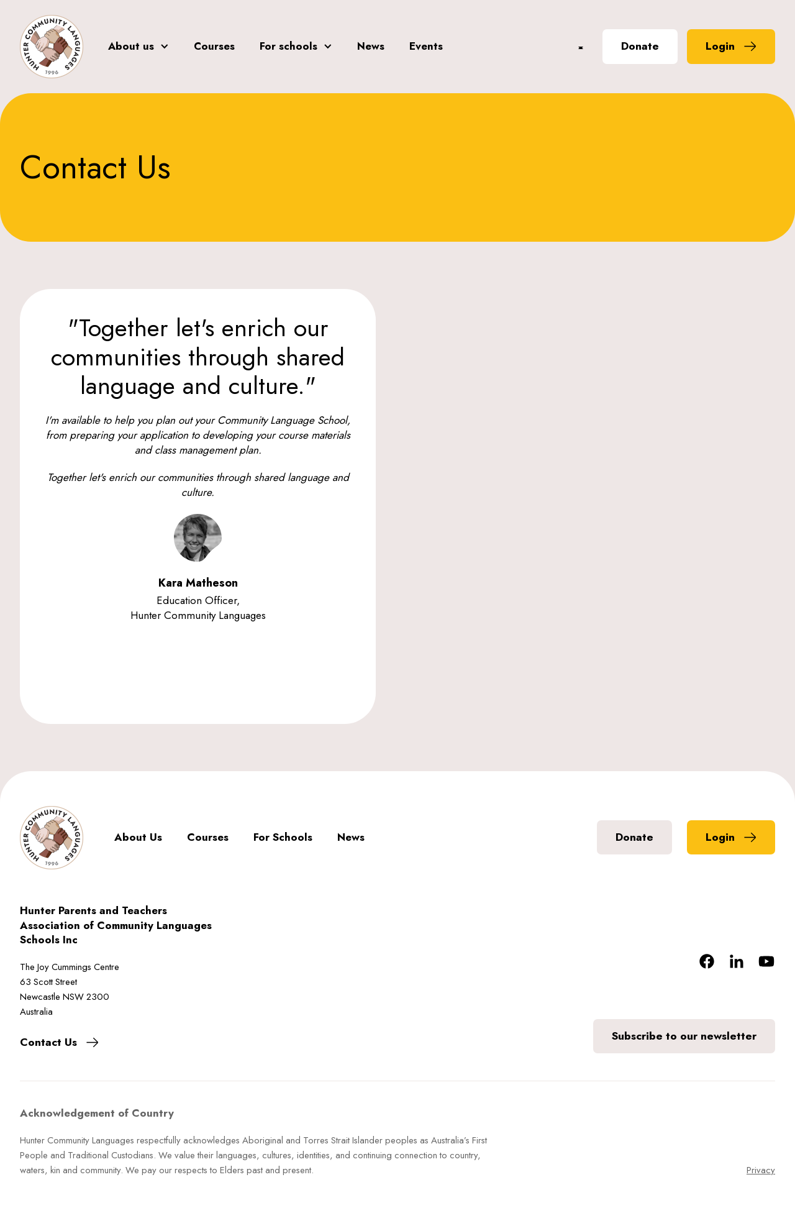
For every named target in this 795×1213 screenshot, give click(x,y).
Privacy (761, 1170)
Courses (214, 46)
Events (426, 46)
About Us (138, 837)
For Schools (282, 837)
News (370, 46)
